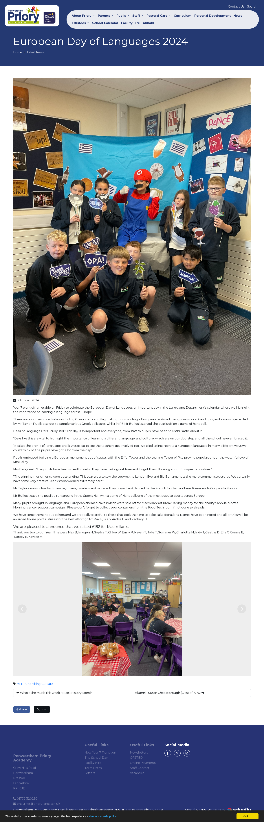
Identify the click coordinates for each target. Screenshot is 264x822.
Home (17, 52)
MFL (20, 684)
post (43, 709)
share (22, 709)
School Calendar (105, 23)
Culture (48, 684)
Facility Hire (130, 23)
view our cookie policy (103, 817)
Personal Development (212, 15)
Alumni (148, 23)
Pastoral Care (156, 15)
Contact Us (236, 6)
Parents (104, 15)
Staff (136, 15)
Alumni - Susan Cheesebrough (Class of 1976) (170, 693)
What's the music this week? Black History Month (55, 693)
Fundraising (32, 684)
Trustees (79, 23)
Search (252, 6)
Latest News (35, 52)
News (238, 15)
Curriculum (182, 15)
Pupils (121, 15)
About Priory (81, 15)
